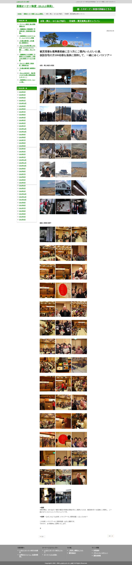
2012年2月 (22, 188)
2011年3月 (22, 219)
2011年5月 (22, 214)
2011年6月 (22, 211)
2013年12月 (22, 129)
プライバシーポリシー (101, 553)
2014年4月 (22, 117)
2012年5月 (22, 180)
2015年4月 (22, 92)
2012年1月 (22, 191)
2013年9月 (22, 134)
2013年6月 (22, 143)
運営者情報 (97, 555)
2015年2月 (22, 97)
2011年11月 (22, 197)
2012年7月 (22, 174)
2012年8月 (22, 171)
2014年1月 (22, 126)
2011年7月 (22, 208)
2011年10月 (22, 199)
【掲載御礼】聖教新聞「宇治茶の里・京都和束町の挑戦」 (27, 31)
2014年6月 (22, 114)
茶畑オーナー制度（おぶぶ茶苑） (35, 6)
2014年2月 (22, 123)
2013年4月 (22, 148)
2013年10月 (22, 131)
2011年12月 (22, 194)
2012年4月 (22, 182)
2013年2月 (22, 154)
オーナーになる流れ (50, 555)
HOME (20, 14)
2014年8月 (22, 109)
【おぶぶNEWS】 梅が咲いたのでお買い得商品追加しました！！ (27, 75)
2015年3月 (22, 95)
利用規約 (96, 550)
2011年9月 (22, 202)
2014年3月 (22, 120)
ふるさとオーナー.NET (22, 1)
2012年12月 (22, 160)
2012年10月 (22, 165)
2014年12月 (22, 103)
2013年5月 (22, 146)
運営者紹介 (72, 553)
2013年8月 (22, 137)
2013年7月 (22, 140)
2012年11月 (22, 163)
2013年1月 (22, 157)
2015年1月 (22, 100)
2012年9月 (22, 168)
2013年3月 (22, 151)
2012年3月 (22, 185)
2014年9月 (22, 106)
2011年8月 (22, 205)
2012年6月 (22, 177)
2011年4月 (22, 217)
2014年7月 (22, 112)
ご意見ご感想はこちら (76, 550)
